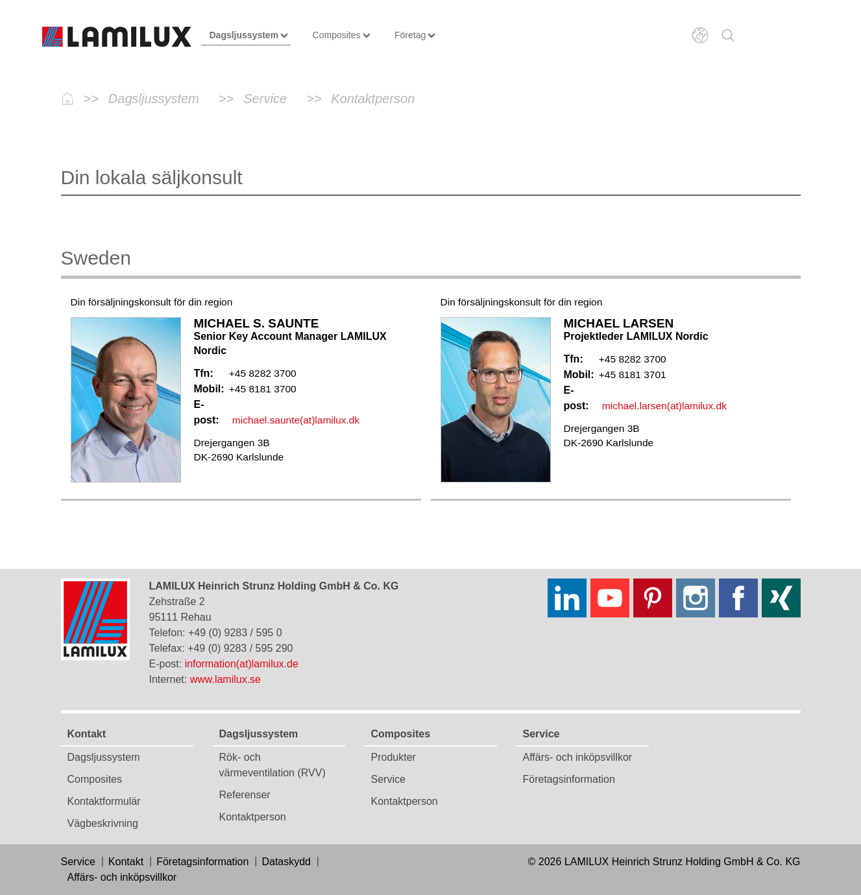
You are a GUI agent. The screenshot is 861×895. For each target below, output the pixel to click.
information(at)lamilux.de (241, 663)
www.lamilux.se (225, 679)
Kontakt (86, 733)
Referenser (245, 794)
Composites (94, 779)
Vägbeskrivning (102, 823)
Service (388, 779)
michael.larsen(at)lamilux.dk (664, 405)
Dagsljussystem (103, 757)
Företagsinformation (569, 779)
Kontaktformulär (104, 801)
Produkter (393, 757)
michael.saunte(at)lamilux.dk (295, 419)
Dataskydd (286, 861)
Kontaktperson (252, 816)
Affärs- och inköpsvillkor (578, 757)
